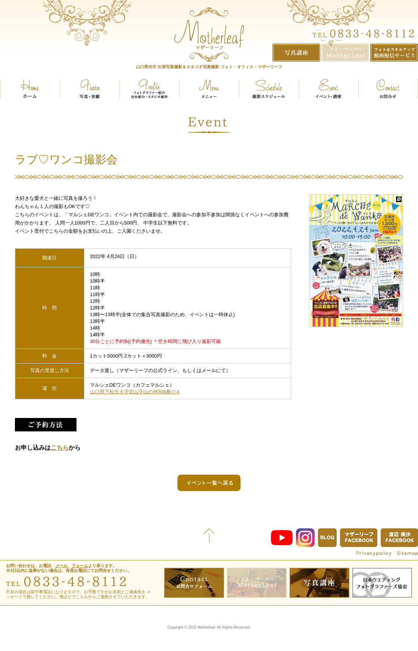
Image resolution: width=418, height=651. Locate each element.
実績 (89, 88)
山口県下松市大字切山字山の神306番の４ (135, 391)
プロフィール (149, 88)
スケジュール (269, 88)
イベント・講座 (328, 88)
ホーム (30, 88)
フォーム (80, 565)
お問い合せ (388, 88)
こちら (60, 447)
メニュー (209, 88)
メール (61, 565)
